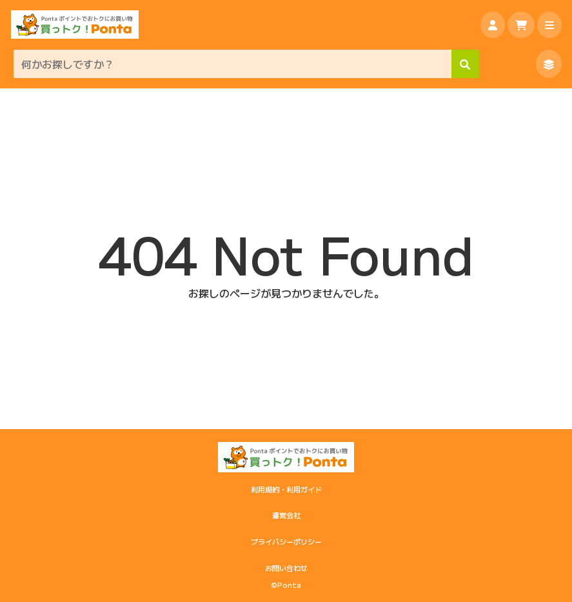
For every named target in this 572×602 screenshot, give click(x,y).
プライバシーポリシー (286, 541)
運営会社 (286, 515)
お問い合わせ (286, 568)
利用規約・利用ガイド (286, 489)
